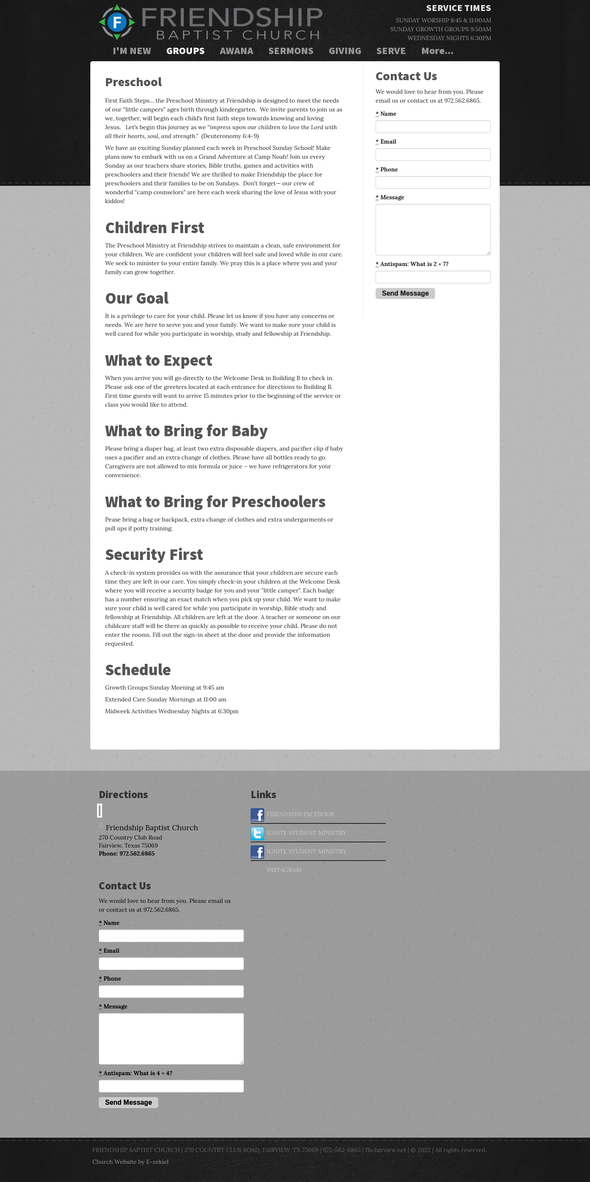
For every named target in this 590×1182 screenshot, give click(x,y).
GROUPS (185, 50)
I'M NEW (132, 50)
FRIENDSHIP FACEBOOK (293, 815)
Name (386, 114)
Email (386, 142)
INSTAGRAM (276, 871)
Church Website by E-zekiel (130, 1162)
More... (437, 50)
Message (390, 197)
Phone (387, 170)
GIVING (345, 50)
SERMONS (291, 50)
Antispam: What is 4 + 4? (135, 1073)
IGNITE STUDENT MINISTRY (298, 833)
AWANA (236, 50)
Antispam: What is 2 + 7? (412, 264)
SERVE (391, 50)
